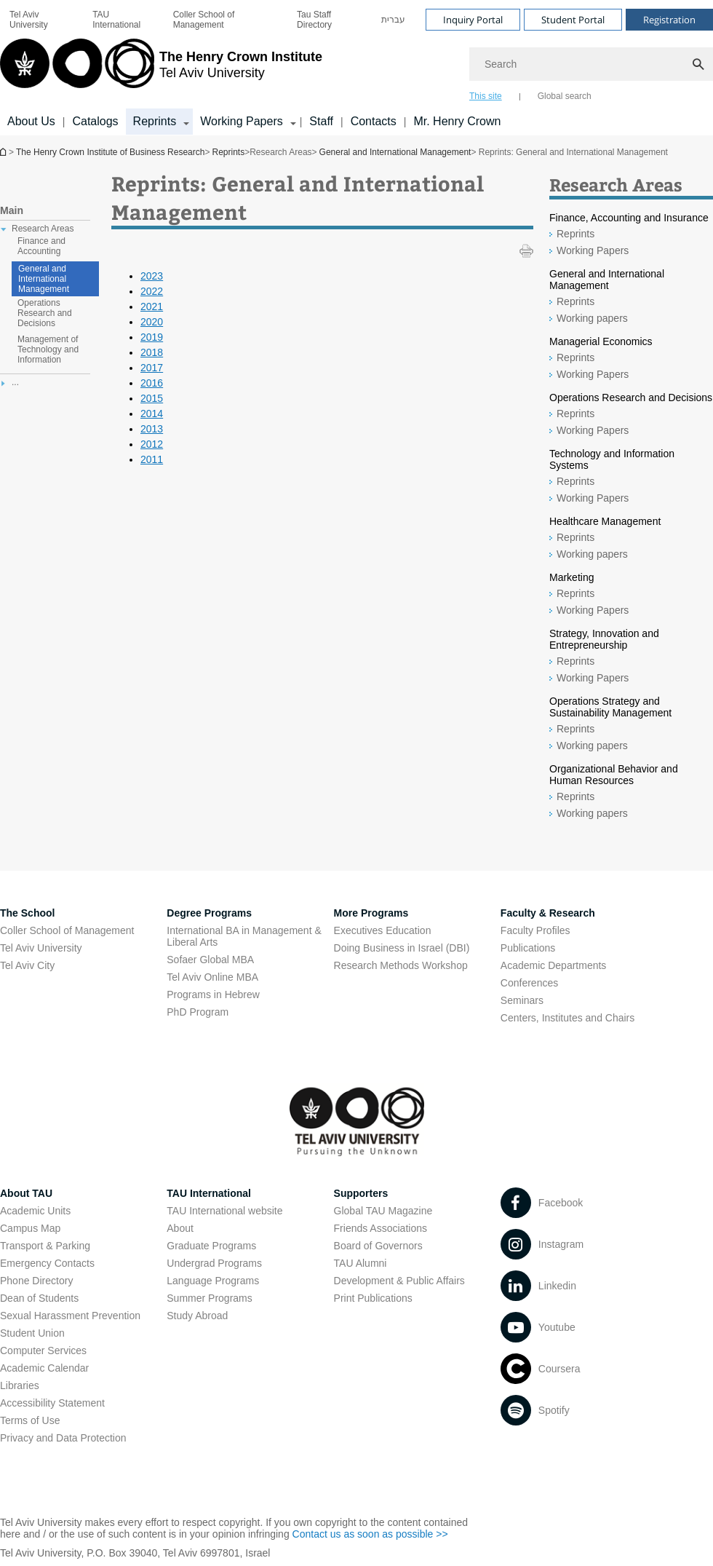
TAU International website (224, 1211)
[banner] (356, 67)
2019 (151, 337)
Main (11, 210)
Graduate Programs (211, 1245)
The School (27, 913)
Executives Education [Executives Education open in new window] (382, 930)
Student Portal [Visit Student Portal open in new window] (573, 19)
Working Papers (593, 250)
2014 (151, 413)
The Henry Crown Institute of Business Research (4, 152)
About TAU (26, 1193)
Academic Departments (554, 965)
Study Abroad (197, 1315)
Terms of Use (30, 1420)
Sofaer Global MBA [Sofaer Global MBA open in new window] (210, 959)
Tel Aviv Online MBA (212, 977)
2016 (151, 383)
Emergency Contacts (47, 1263)
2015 (151, 398)
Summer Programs (209, 1298)
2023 (151, 276)
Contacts (374, 121)
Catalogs (95, 121)
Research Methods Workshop (401, 965)
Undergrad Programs (214, 1263)
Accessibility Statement (52, 1403)
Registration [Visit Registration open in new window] (669, 19)
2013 (151, 429)
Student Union (32, 1333)
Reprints (228, 152)
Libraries (19, 1385)
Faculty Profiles (535, 930)
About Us (31, 121)
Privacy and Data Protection (63, 1438)
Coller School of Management (204, 19)
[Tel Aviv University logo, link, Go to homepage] (161, 69)
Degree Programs (209, 913)
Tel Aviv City (27, 965)
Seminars (522, 1000)
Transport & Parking (45, 1245)
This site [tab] (485, 96)
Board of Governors (378, 1245)
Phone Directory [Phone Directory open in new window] (36, 1280)
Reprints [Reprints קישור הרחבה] (155, 121)
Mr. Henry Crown (457, 121)
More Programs (371, 913)
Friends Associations (380, 1228)
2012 (151, 444)
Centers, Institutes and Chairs (567, 1018)
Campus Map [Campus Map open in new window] (30, 1228)
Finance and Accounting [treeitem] (41, 246)
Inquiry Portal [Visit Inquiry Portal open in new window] (473, 19)
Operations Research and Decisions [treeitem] (44, 313)
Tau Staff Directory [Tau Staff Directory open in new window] (314, 19)
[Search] (591, 64)
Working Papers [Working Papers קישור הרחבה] (241, 121)
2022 (151, 291)
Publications (528, 948)
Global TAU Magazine (383, 1211)
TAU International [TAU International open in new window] (116, 19)
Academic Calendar (44, 1368)
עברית (393, 20)
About (180, 1228)
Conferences (529, 983)
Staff (321, 121)
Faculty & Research (548, 913)
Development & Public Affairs (399, 1280)
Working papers (592, 318)
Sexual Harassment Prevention (70, 1315)
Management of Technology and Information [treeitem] (48, 349)
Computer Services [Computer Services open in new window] (43, 1350)
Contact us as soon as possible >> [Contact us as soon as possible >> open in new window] (370, 1534)
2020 (151, 322)
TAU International (209, 1193)
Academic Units (35, 1211)
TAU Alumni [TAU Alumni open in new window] (360, 1263)
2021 (151, 306)
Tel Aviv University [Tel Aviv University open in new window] (28, 19)
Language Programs (213, 1280)
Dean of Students (39, 1298)
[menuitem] (41, 19)
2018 (151, 352)
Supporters (361, 1193)
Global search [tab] (564, 96)
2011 (151, 459)
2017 (151, 367)
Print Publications (373, 1298)
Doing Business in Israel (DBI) (402, 948)
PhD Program (197, 1012)
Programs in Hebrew (213, 994)
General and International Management (395, 152)
